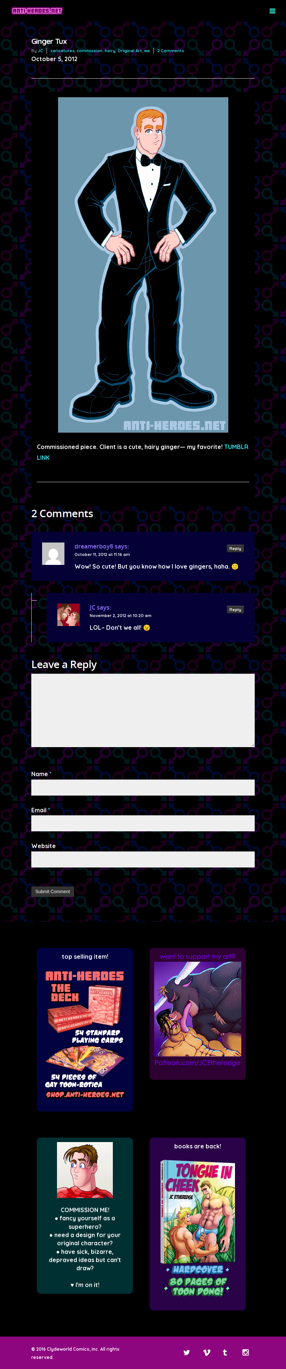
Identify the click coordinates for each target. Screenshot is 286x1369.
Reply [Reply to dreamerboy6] (235, 548)
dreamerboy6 (93, 546)
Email (40, 810)
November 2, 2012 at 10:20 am (121, 615)
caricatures (62, 50)
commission (89, 50)
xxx (147, 50)
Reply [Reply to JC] (235, 609)
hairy (110, 50)
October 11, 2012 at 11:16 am (102, 554)
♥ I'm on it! (84, 1285)
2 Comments (171, 50)
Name (41, 774)
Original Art (130, 50)
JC (40, 50)
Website (43, 846)
